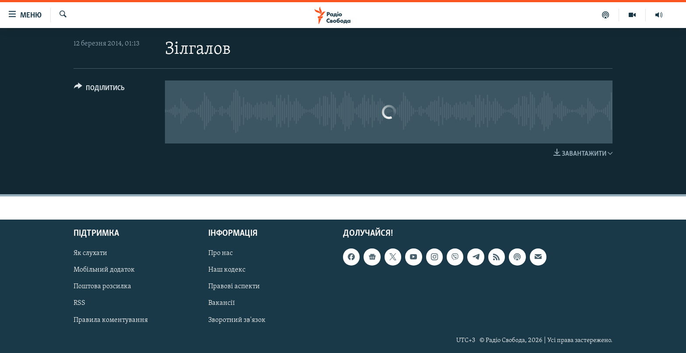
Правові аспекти (234, 286)
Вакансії (221, 303)
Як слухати (90, 253)
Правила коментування (111, 320)
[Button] (99, 89)
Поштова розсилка (102, 286)
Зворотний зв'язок (237, 320)
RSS (79, 303)
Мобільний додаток (104, 270)
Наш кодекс (226, 270)
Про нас (220, 253)
